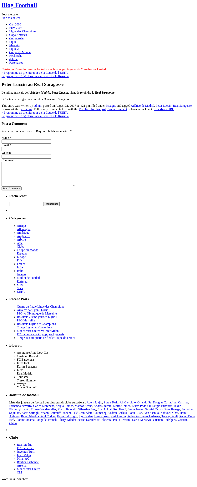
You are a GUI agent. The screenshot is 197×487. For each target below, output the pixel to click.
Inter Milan (24, 459)
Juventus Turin (26, 456)
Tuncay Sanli (170, 421)
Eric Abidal (105, 414)
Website (6, 152)
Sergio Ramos (64, 410)
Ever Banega (172, 414)
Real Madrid (24, 449)
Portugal (22, 285)
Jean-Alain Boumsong (93, 417)
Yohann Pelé (70, 417)
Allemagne (23, 233)
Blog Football (19, 5)
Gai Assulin (118, 421)
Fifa (19, 265)
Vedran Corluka (118, 417)
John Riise (135, 417)
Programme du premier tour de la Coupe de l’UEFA (35, 72)
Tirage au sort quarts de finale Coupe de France (46, 342)
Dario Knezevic (141, 424)
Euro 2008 (15, 28)
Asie (20, 247)
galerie (13, 59)
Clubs (20, 251)
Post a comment (117, 109)
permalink (26, 109)
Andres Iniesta (103, 410)
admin (38, 105)
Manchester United (28, 473)
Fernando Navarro (20, 410)
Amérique (23, 237)
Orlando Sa (144, 407)
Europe (21, 261)
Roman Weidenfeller (43, 414)
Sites (20, 289)
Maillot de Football (29, 282)
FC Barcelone (25, 452)
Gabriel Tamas (154, 414)
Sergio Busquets (162, 410)
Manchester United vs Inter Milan (38, 335)
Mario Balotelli (67, 414)
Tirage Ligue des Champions (35, 332)
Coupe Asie (16, 38)
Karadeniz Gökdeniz (98, 424)
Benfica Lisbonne (28, 466)
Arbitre (21, 244)
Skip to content (11, 17)
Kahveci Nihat (169, 417)
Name (5, 137)
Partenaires (16, 62)
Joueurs (21, 279)
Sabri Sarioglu (30, 417)
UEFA (21, 296)
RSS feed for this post (92, 109)
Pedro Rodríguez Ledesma (143, 421)
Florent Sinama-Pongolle (31, 424)
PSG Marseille (26, 325)
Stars (20, 292)
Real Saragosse (182, 105)
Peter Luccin (163, 105)
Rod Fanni (119, 414)
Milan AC (23, 463)
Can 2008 (15, 24)
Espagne (111, 105)
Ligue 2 (14, 48)
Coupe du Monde (20, 52)
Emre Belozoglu (67, 421)
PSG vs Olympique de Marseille (37, 318)
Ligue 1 (14, 41)
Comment (8, 160)
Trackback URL (164, 109)
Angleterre (23, 240)
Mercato (14, 45)
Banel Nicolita (30, 421)
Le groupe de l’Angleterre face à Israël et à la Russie (35, 76)
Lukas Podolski (141, 410)
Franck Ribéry (57, 424)
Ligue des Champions (22, 31)
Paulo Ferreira (121, 424)
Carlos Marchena (43, 410)
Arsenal (22, 470)
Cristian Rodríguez (164, 424)
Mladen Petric (75, 424)
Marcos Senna (83, 410)
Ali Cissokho (128, 407)
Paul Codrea (48, 421)
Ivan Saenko (151, 417)
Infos (20, 272)
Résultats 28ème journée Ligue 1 (37, 321)
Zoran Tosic (111, 407)
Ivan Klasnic (102, 421)
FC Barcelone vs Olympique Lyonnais (40, 339)
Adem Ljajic (94, 407)
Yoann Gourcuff (51, 417)
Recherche (15, 55)
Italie (20, 275)
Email (5, 145)
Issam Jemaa (135, 414)
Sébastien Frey (87, 414)
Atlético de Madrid (142, 105)
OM (19, 477)
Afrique (22, 230)
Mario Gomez (121, 410)
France (21, 268)
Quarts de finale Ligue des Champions (40, 311)
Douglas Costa (162, 407)
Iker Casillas (180, 407)
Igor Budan (86, 421)
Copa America (18, 34)
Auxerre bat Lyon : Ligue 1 (34, 314)
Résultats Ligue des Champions (36, 328)
